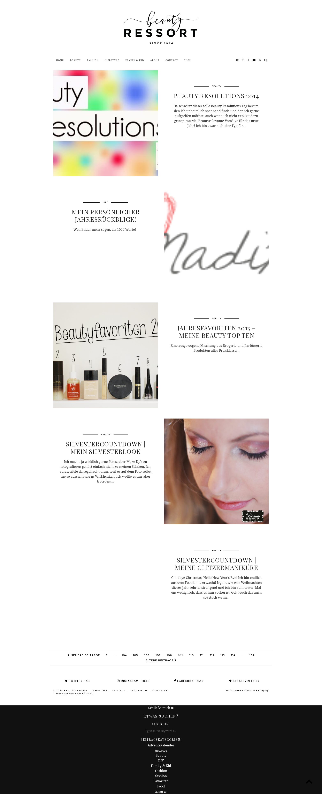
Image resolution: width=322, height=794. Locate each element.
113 (223, 655)
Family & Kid (134, 60)
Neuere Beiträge (84, 655)
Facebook (189, 681)
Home (60, 60)
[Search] (265, 60)
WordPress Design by (247, 690)
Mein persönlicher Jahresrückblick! (106, 216)
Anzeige (161, 750)
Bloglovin (244, 681)
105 (135, 655)
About (154, 60)
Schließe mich (161, 708)
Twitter (78, 681)
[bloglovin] (248, 60)
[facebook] (243, 60)
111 (202, 655)
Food (161, 786)
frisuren (161, 791)
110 (191, 655)
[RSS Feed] (260, 60)
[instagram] (237, 60)
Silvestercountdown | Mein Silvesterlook (105, 448)
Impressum (138, 690)
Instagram (133, 681)
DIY (161, 760)
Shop (187, 60)
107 (158, 655)
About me (100, 690)
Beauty (75, 60)
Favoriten (160, 781)
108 (169, 655)
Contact (172, 60)
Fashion (93, 60)
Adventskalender (161, 745)
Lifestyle (112, 60)
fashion (161, 776)
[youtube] (254, 60)
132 (252, 655)
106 (147, 655)
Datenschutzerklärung (75, 693)
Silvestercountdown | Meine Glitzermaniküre (216, 564)
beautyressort (75, 690)
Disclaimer (161, 690)
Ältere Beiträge (161, 660)
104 (124, 655)
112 (212, 655)
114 (233, 655)
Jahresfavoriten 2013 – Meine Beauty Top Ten (216, 332)
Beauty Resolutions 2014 (216, 96)
